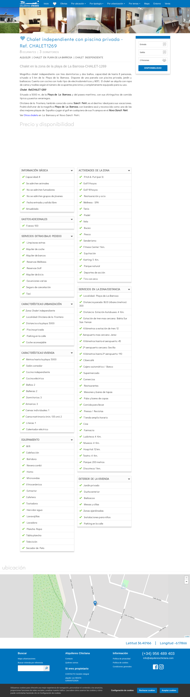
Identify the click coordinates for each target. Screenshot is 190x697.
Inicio (46, 4)
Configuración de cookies (122, 690)
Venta (167, 4)
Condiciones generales (122, 667)
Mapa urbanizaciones (26, 659)
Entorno (157, 4)
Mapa (146, 4)
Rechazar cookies (147, 690)
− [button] (186, 582)
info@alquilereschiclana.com (158, 658)
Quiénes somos (71, 663)
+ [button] (186, 578)
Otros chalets (31, 115)
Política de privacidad (121, 659)
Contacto (69, 659)
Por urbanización (115, 4)
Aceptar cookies (169, 690)
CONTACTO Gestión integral (77, 674)
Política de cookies (120, 663)
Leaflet (187, 636)
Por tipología (96, 4)
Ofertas (63, 4)
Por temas (134, 4)
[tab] (47, 170)
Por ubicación (77, 4)
